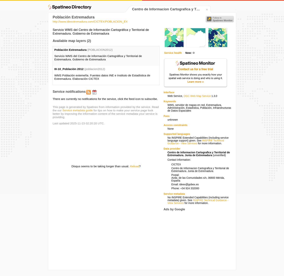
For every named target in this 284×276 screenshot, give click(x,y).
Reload (134, 166)
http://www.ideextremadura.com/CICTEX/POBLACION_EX (90, 21)
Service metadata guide (77, 110)
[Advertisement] (195, 240)
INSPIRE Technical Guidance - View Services (196, 142)
